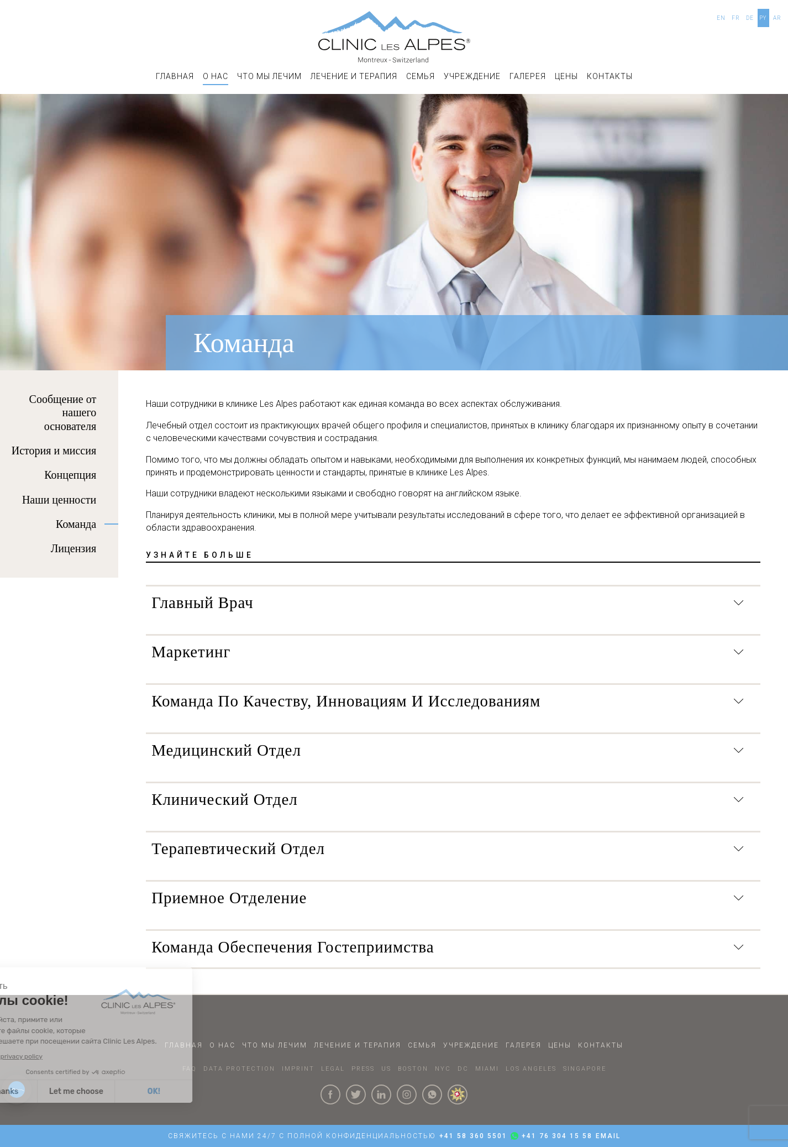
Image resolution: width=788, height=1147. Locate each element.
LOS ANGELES (531, 1068)
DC (463, 1068)
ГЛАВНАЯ (175, 76)
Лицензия (73, 548)
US (386, 1068)
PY (763, 18)
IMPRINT (298, 1068)
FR (736, 18)
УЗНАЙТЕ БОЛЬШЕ (200, 555)
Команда (76, 524)
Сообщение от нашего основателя (63, 412)
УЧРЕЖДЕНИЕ (472, 76)
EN (721, 18)
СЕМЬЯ (420, 76)
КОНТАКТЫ (610, 76)
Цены (566, 76)
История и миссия (54, 450)
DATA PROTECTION (239, 1068)
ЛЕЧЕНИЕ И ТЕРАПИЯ (354, 76)
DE (750, 18)
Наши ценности (59, 500)
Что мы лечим (269, 76)
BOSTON (413, 1068)
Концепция (70, 475)
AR (777, 18)
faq (189, 1068)
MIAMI (487, 1068)
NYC (443, 1068)
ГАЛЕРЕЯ (527, 76)
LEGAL (333, 1068)
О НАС (215, 76)
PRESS (363, 1068)
